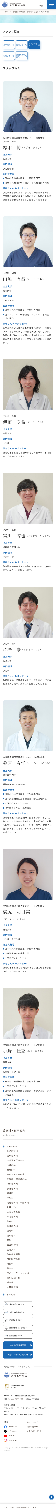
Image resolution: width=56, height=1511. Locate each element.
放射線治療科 (13, 1303)
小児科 (10, 1246)
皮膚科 (10, 1279)
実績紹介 (21, 44)
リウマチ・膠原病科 (17, 1223)
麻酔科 (10, 1312)
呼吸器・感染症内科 (17, 1227)
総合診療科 (12, 1199)
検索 (41, 4)
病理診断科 (12, 1336)
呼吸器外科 (12, 1265)
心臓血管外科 (13, 1260)
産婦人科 (11, 1298)
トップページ (6, 12)
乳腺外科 (11, 1256)
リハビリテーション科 (18, 1321)
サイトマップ (32, 1471)
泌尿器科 (11, 1284)
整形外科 (11, 1270)
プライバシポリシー (35, 1480)
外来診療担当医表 (21, 1394)
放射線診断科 (13, 1307)
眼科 (9, 1289)
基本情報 (8, 44)
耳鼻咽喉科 (12, 1293)
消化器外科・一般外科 (18, 1251)
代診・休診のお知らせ (20, 1403)
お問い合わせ (32, 1475)
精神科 (10, 1242)
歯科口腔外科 (13, 1326)
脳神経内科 (12, 1237)
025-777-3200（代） (15, 1447)
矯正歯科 (11, 1331)
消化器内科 (12, 1232)
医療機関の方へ (21, 55)
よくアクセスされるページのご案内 (20, 1507)
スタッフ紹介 (34, 44)
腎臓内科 (11, 1218)
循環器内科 (12, 1204)
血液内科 (11, 1213)
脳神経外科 (12, 1274)
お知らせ (8, 55)
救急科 (10, 1317)
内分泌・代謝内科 (16, 1209)
